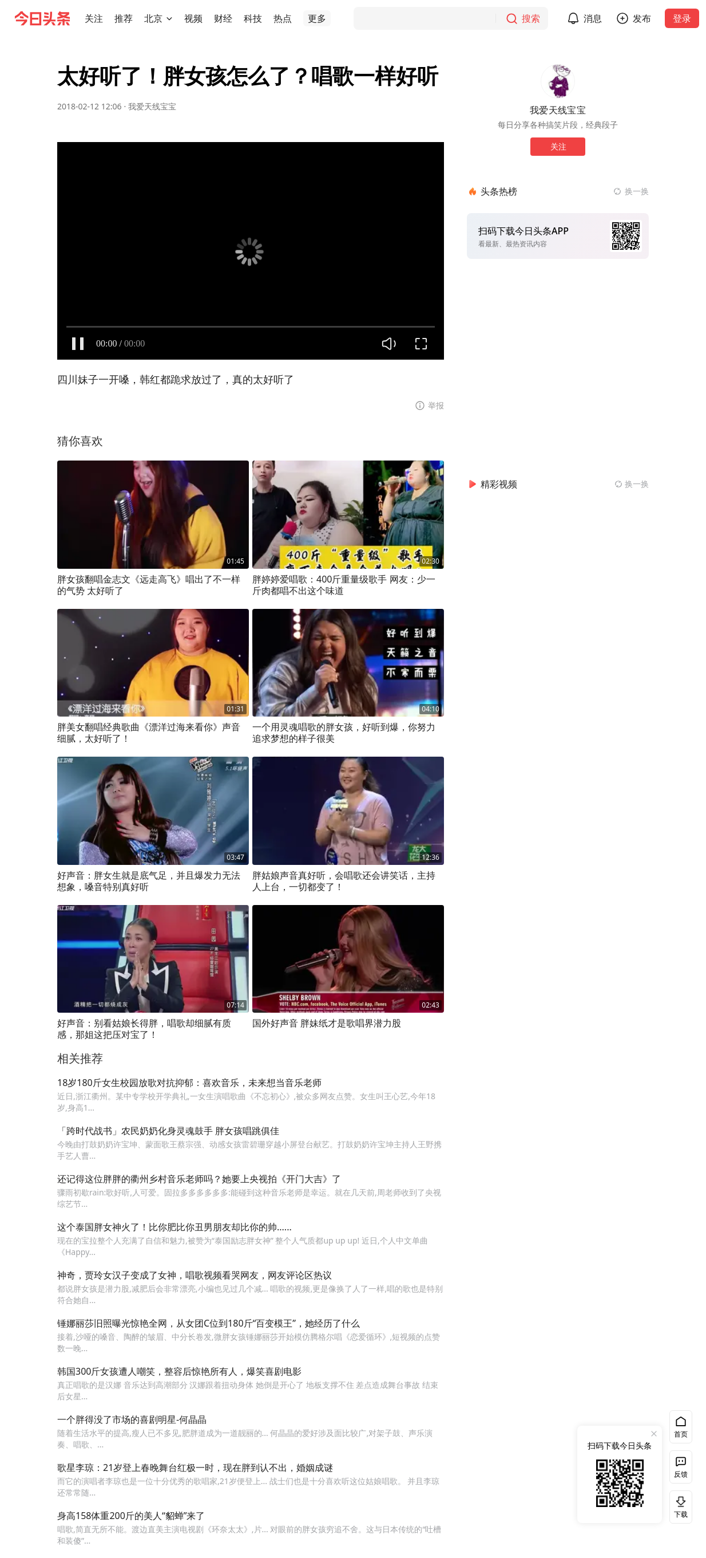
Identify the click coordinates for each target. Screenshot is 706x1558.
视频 (193, 18)
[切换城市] (169, 18)
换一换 (637, 191)
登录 (682, 18)
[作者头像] (558, 81)
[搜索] (451, 18)
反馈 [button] (681, 1474)
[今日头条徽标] (42, 18)
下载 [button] (678, 1506)
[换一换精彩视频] (631, 484)
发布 (642, 18)
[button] (94, 18)
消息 (593, 18)
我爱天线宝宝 (152, 106)
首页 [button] (681, 1434)
